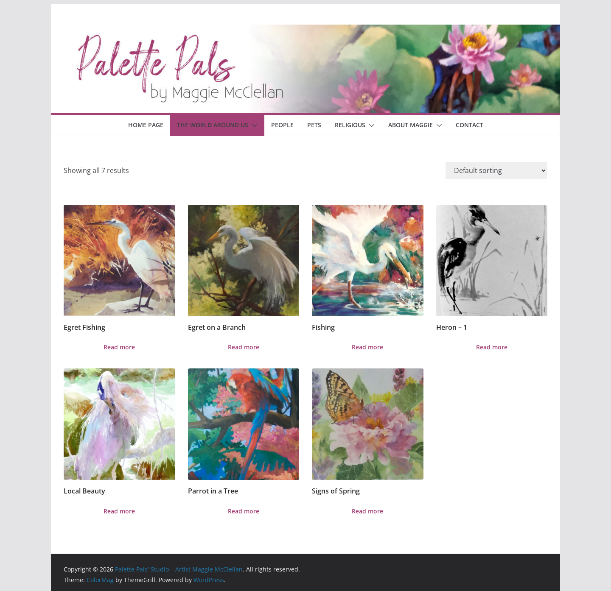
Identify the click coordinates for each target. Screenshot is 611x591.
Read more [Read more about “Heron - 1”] (491, 347)
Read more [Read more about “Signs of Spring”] (367, 511)
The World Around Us (212, 125)
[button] (253, 125)
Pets (314, 125)
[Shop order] (496, 170)
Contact (469, 125)
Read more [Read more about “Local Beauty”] (119, 511)
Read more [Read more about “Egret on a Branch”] (243, 347)
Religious (350, 125)
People (282, 125)
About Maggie (410, 125)
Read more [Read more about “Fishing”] (367, 347)
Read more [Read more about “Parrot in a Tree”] (243, 511)
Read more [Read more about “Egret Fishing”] (119, 347)
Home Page (145, 125)
